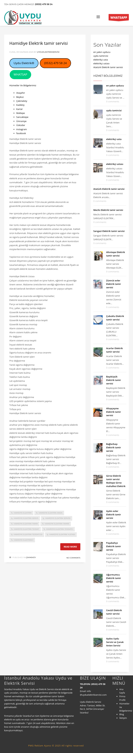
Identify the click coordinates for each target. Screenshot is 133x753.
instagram (21, 129)
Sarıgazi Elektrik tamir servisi (109, 231)
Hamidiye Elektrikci (23, 540)
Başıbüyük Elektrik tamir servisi (113, 380)
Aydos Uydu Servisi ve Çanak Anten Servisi (115, 642)
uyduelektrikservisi (48, 52)
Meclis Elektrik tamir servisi (108, 210)
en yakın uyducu (101, 52)
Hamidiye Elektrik (23, 513)
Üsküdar (20, 125)
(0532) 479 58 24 (43, 4)
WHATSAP (20, 74)
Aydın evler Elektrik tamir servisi (113, 514)
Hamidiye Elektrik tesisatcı (59, 529)
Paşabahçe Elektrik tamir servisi (113, 546)
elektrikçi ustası (101, 63)
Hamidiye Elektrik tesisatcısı (28, 534)
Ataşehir (20, 92)
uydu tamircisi (100, 55)
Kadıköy (20, 104)
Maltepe (20, 113)
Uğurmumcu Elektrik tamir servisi (113, 578)
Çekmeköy (21, 100)
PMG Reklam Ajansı (39, 745)
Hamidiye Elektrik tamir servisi (38, 43)
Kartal (19, 109)
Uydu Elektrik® (24, 63)
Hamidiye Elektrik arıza (50, 513)
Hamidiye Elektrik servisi (57, 518)
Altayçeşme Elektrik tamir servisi (113, 412)
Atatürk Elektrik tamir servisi (108, 67)
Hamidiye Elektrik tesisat (26, 529)
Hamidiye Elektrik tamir (26, 524)
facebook (21, 133)
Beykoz (20, 97)
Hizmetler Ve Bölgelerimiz (22, 85)
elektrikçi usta (100, 59)
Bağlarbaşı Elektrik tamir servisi (113, 447)
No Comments (73, 558)
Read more (70, 546)
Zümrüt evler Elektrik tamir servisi (113, 284)
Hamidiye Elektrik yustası (62, 534)
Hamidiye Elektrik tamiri (57, 524)
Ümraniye (21, 121)
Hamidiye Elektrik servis (26, 518)
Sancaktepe (22, 117)
